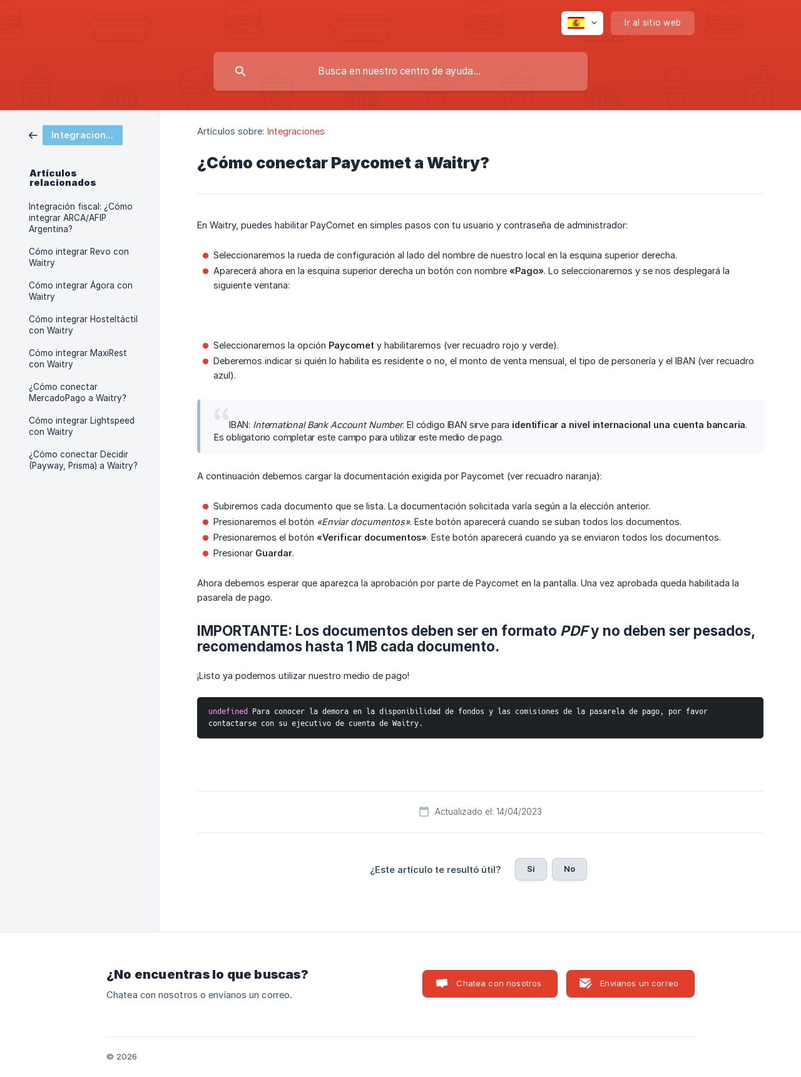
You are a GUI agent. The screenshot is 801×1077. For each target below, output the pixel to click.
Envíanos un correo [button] (639, 983)
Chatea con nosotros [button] (498, 983)
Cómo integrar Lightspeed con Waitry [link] (82, 426)
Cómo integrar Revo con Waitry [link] (79, 257)
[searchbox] (400, 71)
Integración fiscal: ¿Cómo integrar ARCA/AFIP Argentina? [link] (81, 218)
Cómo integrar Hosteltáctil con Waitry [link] (83, 324)
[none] (582, 23)
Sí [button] (531, 869)
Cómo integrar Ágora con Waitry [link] (81, 291)
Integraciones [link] (296, 131)
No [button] (569, 869)
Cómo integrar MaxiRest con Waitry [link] (78, 358)
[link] (76, 134)
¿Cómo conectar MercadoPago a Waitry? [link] (77, 392)
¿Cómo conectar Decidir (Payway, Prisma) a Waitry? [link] (83, 460)
